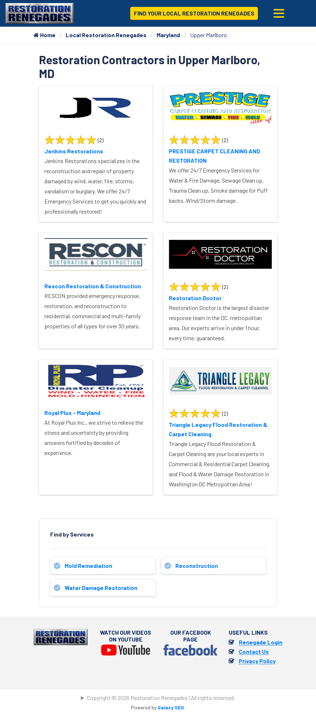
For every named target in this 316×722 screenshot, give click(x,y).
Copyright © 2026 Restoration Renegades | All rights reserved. (161, 697)
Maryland (168, 34)
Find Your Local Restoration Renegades (194, 13)
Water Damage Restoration (101, 587)
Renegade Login (260, 642)
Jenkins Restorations (73, 151)
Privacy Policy (257, 660)
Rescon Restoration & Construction (92, 286)
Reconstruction (196, 565)
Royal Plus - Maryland (72, 412)
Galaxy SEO (171, 707)
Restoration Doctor (195, 297)
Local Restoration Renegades (106, 34)
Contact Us (254, 651)
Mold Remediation (88, 565)
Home (45, 34)
